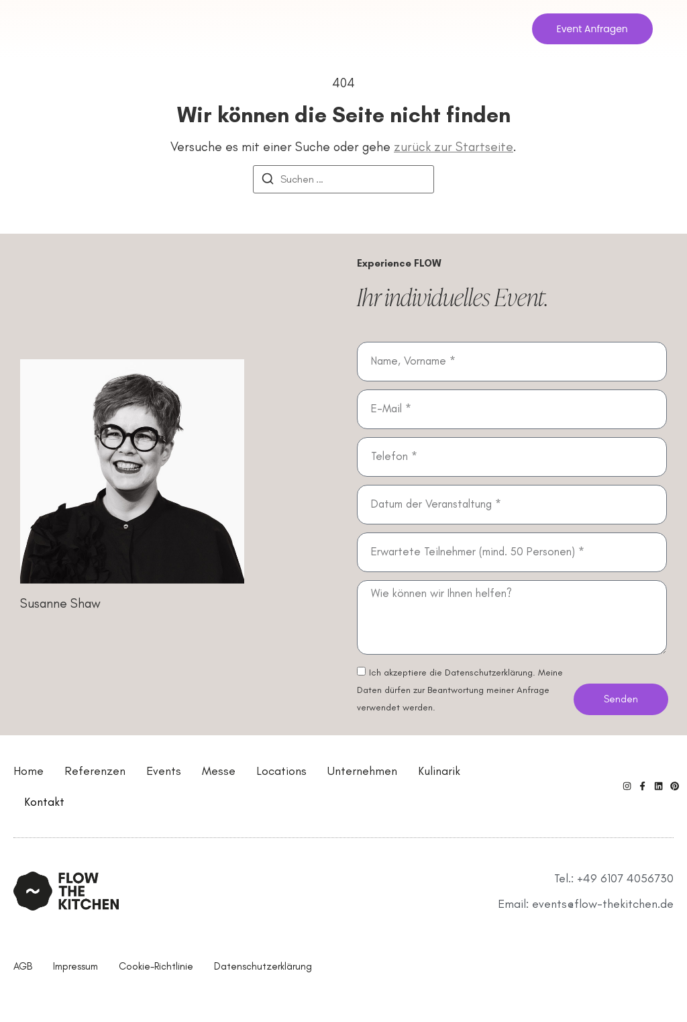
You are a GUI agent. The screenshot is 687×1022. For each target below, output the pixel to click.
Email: (515, 903)
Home (28, 770)
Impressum (75, 966)
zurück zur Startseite (453, 146)
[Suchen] (267, 181)
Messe (218, 770)
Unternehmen (362, 770)
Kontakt (44, 801)
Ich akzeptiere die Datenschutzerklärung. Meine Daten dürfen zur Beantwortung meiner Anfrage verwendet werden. (460, 690)
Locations (281, 770)
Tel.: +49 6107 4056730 (614, 878)
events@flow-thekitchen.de (603, 903)
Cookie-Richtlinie (156, 966)
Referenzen (94, 770)
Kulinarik (439, 770)
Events (163, 770)
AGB (22, 966)
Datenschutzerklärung (263, 966)
